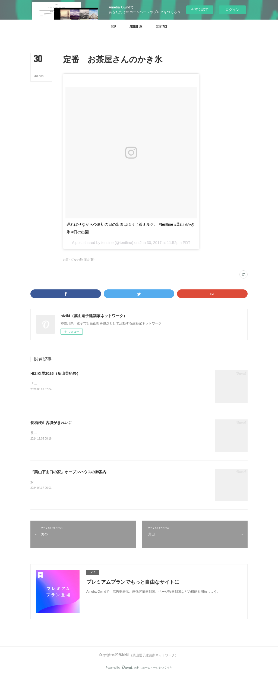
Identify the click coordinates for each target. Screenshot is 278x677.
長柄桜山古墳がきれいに (51, 423)
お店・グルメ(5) (73, 259)
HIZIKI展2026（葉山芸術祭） (55, 373)
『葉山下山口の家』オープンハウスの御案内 (68, 472)
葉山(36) (89, 259)
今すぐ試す (199, 9)
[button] (113, 27)
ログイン (232, 10)
